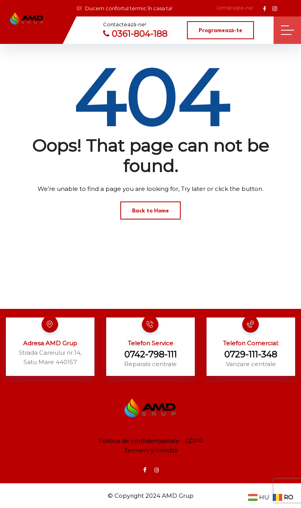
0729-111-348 (250, 354)
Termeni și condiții (150, 450)
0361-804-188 (135, 34)
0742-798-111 (150, 354)
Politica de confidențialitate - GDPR (150, 440)
